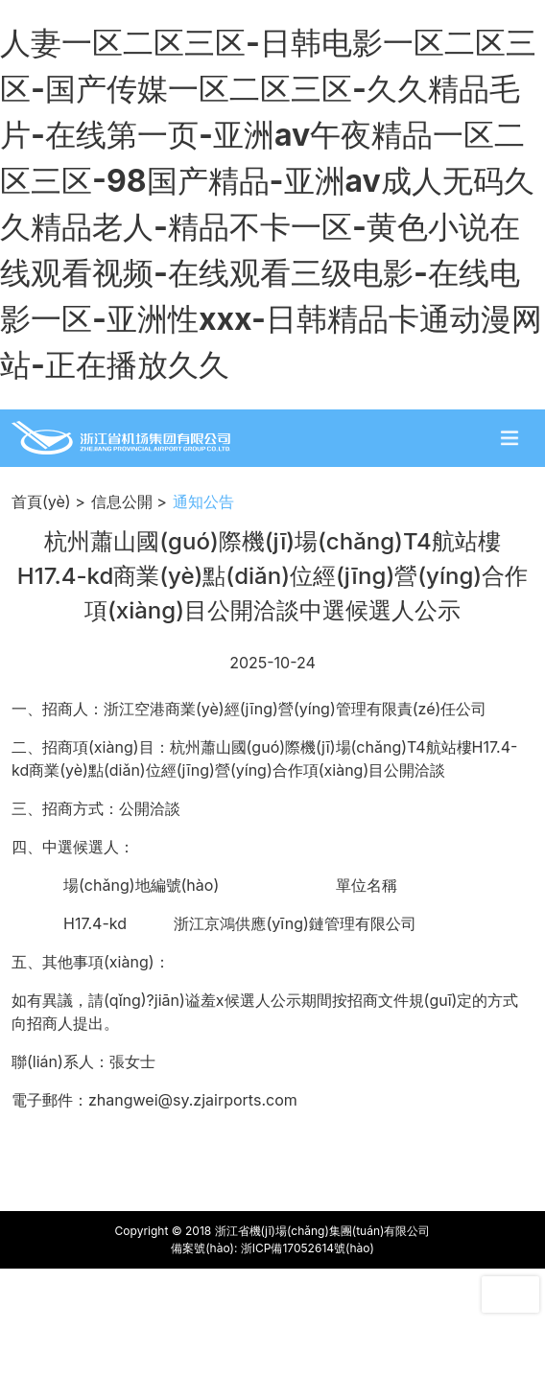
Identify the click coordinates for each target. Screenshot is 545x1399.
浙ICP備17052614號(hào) (307, 1248)
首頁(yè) (41, 501)
